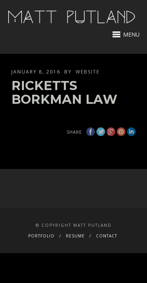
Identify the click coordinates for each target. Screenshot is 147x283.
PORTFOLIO (41, 236)
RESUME (75, 236)
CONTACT (106, 236)
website (88, 71)
